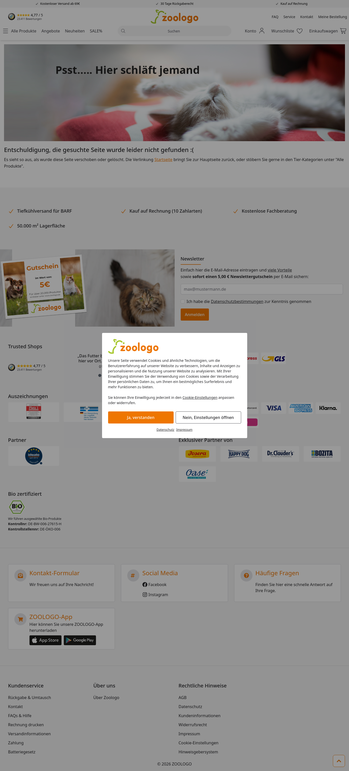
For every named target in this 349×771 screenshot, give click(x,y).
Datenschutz (165, 430)
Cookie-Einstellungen (199, 397)
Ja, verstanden (140, 417)
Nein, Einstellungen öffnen (208, 417)
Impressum (184, 430)
